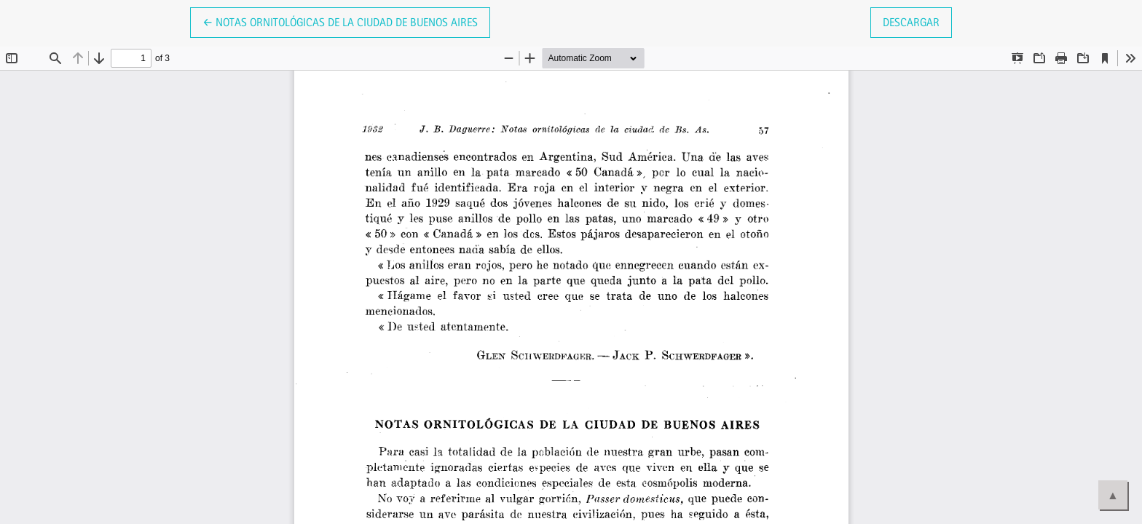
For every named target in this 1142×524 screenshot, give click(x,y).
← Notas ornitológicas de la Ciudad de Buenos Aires (340, 21)
